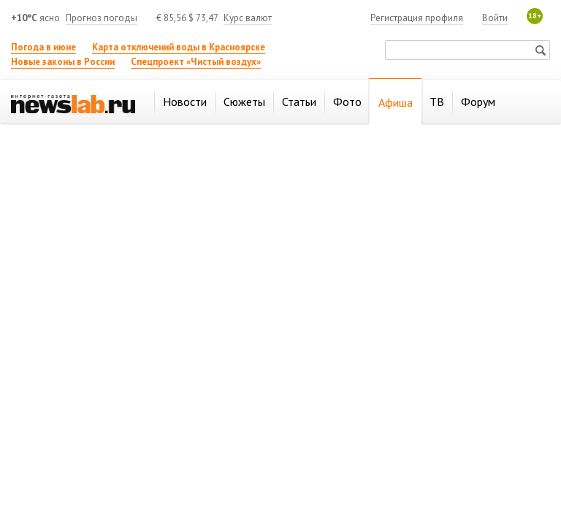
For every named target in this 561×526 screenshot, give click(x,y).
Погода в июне (43, 47)
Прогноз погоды (101, 18)
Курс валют (248, 18)
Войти (495, 18)
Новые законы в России (63, 62)
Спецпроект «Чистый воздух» (196, 62)
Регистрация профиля (416, 18)
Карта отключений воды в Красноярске (178, 47)
